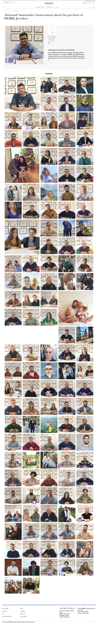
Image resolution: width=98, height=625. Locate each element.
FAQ (3, 613)
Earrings (22, 611)
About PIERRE (5, 608)
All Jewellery (23, 616)
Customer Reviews (7, 616)
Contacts (5, 611)
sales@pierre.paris (90, 608)
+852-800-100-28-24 (90, 3)
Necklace (22, 613)
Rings (21, 608)
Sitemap (93, 622)
